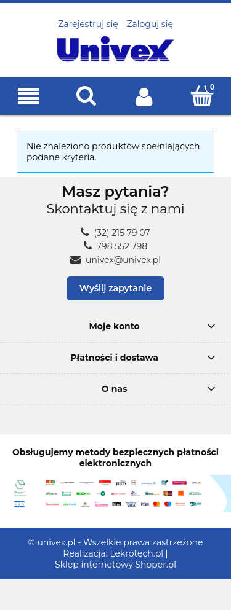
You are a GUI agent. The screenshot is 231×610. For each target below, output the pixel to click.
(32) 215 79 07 (115, 232)
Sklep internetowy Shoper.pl (115, 564)
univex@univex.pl (115, 259)
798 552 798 (116, 246)
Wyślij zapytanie (115, 288)
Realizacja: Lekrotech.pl (113, 553)
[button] (29, 96)
